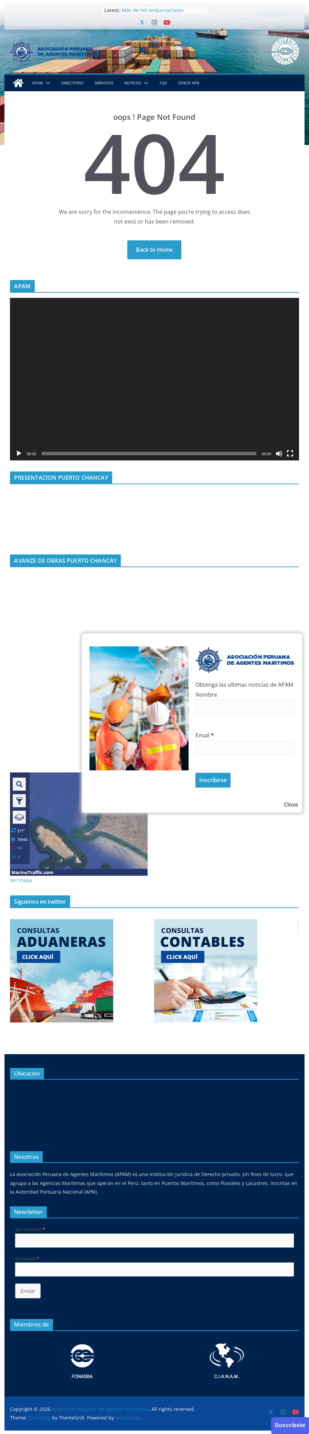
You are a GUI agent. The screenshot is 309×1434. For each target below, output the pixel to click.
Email (204, 735)
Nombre (206, 694)
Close (291, 804)
